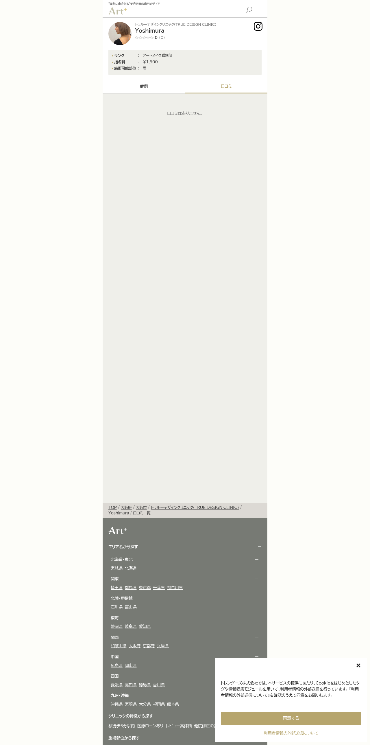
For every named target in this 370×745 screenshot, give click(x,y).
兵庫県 (163, 646)
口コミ (226, 86)
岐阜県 (131, 626)
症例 (144, 86)
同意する (291, 718)
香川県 (159, 685)
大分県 (145, 704)
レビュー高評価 (179, 726)
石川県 (117, 607)
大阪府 (134, 646)
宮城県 (117, 568)
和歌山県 (118, 646)
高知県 (131, 685)
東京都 (145, 588)
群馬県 (131, 588)
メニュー (259, 9)
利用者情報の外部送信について (291, 733)
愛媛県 (117, 685)
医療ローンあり (150, 726)
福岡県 (159, 704)
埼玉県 (117, 588)
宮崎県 (131, 704)
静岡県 (117, 626)
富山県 (131, 607)
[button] (358, 665)
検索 (249, 9)
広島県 (117, 665)
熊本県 (173, 704)
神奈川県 (175, 588)
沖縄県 (117, 704)
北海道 (131, 568)
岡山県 (131, 665)
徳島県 (145, 685)
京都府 (149, 646)
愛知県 (145, 626)
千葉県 (159, 588)
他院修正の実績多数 (211, 726)
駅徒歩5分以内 (121, 726)
